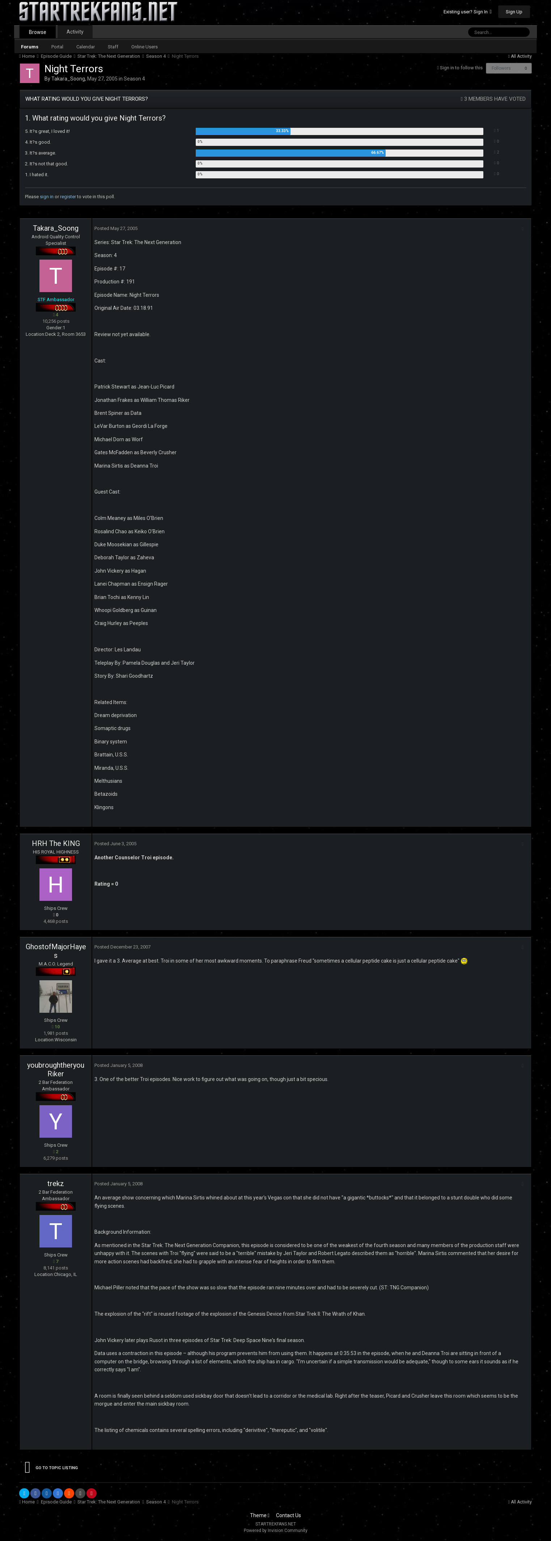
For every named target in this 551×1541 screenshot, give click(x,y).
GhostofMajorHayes (56, 951)
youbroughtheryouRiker (55, 1069)
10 (56, 1026)
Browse (37, 32)
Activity (75, 32)
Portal (57, 46)
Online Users (144, 46)
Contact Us (288, 1515)
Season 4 (134, 79)
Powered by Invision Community (276, 1530)
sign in (47, 196)
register (68, 196)
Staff (113, 46)
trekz (55, 1183)
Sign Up (514, 11)
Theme (260, 1515)
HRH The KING (56, 843)
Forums (29, 46)
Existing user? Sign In (468, 11)
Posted (113, 228)
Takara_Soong (68, 79)
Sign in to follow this (461, 67)
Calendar (85, 46)
